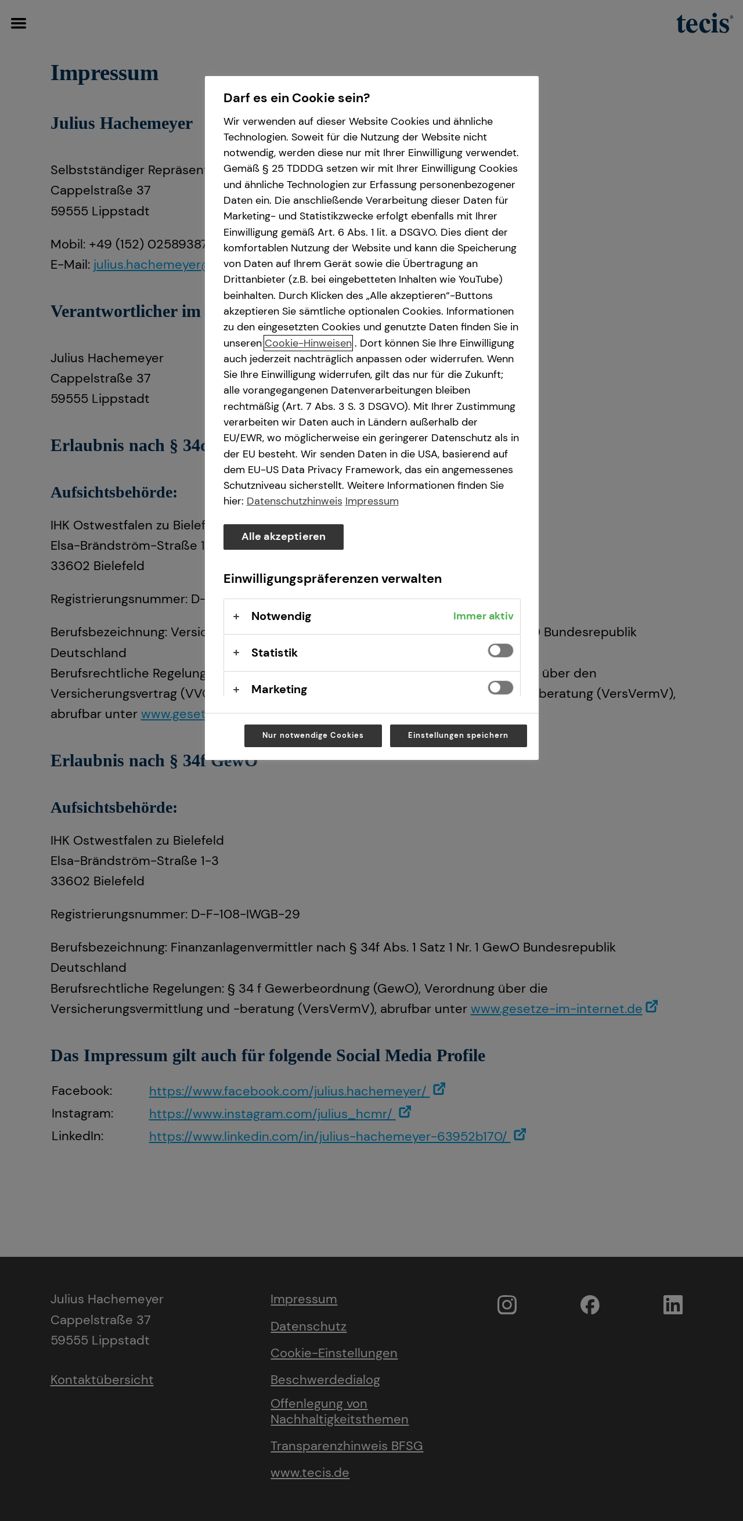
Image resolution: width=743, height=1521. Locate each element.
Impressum (372, 501)
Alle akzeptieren (283, 536)
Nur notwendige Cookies (313, 735)
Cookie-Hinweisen (308, 343)
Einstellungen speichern (458, 735)
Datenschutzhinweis (294, 501)
